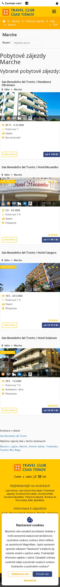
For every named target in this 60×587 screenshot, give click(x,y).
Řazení (6, 42)
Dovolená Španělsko (14, 497)
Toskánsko (52, 446)
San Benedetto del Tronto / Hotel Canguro (29, 252)
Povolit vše (42, 574)
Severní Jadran (36, 446)
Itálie (7, 89)
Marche (18, 89)
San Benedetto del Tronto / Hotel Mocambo (30, 167)
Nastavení (30, 580)
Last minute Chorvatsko (31, 490)
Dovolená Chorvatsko (26, 494)
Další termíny (9, 154)
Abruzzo (4, 446)
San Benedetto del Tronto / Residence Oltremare (26, 83)
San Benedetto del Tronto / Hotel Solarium (29, 338)
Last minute (12, 490)
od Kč (51, 154)
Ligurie (14, 446)
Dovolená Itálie (45, 494)
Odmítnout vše (20, 574)
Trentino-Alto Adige (10, 450)
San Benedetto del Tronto (13, 436)
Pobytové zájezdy (34, 497)
